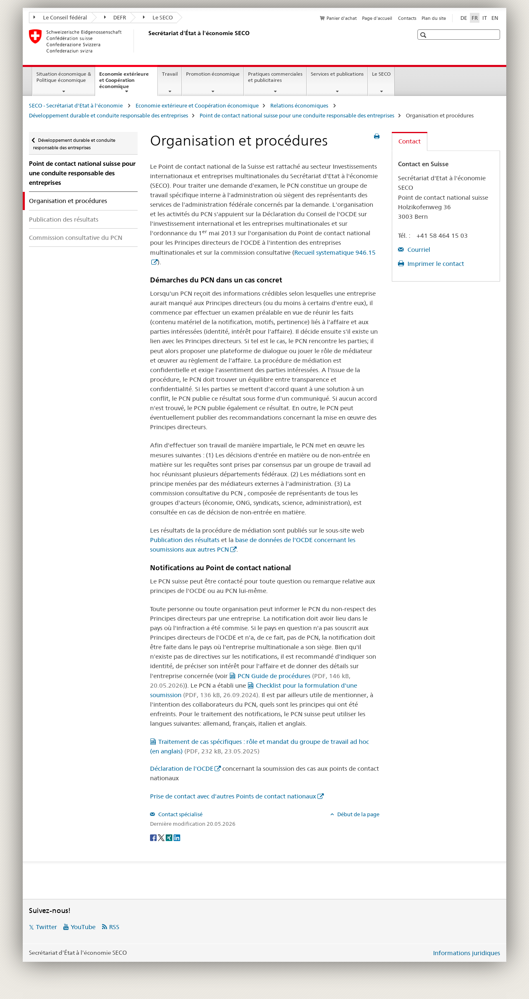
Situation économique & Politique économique (63, 77)
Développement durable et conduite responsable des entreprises (108, 115)
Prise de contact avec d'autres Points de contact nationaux (233, 796)
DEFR (115, 17)
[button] (424, 35)
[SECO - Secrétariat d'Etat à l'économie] (146, 41)
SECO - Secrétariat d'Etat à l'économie (76, 105)
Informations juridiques (466, 953)
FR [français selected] (475, 17)
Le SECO (158, 17)
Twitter (46, 927)
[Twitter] (162, 837)
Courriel (418, 249)
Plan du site (434, 18)
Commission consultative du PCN (75, 237)
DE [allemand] (463, 17)
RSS (114, 927)
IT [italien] (484, 17)
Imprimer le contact (435, 264)
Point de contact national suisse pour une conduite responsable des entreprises (297, 115)
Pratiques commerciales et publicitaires (275, 77)
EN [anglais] (494, 17)
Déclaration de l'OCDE (181, 768)
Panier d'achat (341, 18)
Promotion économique (213, 74)
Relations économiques (299, 105)
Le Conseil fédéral (60, 17)
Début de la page (357, 814)
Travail (170, 74)
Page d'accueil (377, 18)
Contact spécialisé (180, 814)
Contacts (407, 18)
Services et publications (337, 74)
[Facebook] (154, 837)
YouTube (83, 927)
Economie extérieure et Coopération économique (124, 83)
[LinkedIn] (177, 837)
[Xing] (170, 837)
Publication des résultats (63, 219)
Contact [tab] (409, 141)
